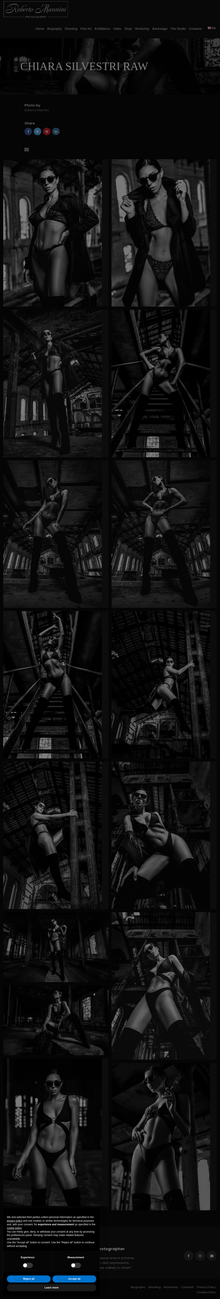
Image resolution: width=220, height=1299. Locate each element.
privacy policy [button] (14, 1220)
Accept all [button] (74, 1278)
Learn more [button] (51, 1287)
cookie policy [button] (14, 1228)
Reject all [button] (29, 1278)
